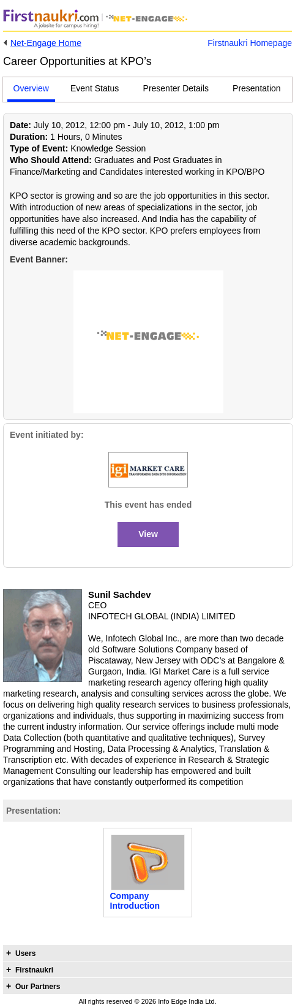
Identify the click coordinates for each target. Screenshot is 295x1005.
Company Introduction (135, 901)
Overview (31, 88)
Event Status (94, 88)
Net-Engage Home (45, 43)
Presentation (257, 88)
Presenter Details (176, 88)
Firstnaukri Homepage (249, 43)
